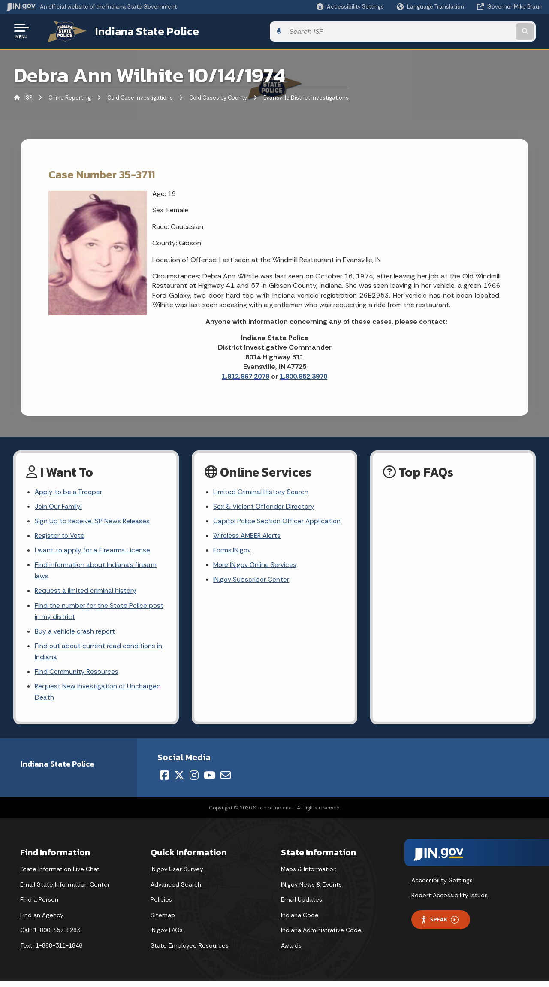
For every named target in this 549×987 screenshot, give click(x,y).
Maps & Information (309, 875)
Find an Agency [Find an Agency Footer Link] (41, 921)
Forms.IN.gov (232, 550)
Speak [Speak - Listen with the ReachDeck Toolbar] (439, 925)
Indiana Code (300, 921)
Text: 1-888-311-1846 (51, 951)
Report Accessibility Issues (449, 901)
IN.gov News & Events (311, 890)
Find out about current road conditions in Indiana (99, 655)
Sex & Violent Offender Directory (264, 505)
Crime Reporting (69, 96)
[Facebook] (164, 781)
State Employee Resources (190, 951)
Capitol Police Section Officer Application (278, 520)
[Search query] (481, 30)
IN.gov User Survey (177, 875)
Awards (291, 951)
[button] (350, 7)
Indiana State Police (137, 30)
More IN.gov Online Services (255, 565)
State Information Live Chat (60, 875)
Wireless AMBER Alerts (248, 535)
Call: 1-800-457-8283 (50, 936)
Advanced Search (176, 890)
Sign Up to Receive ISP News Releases (93, 520)
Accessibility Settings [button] (442, 886)
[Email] (225, 781)
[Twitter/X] (179, 781)
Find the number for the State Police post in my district (100, 614)
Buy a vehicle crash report (75, 634)
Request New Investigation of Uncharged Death (98, 697)
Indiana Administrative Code (321, 936)
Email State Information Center (65, 890)
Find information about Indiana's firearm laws (96, 571)
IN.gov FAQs (167, 936)
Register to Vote (60, 535)
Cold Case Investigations (140, 96)
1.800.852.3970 (303, 374)
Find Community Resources (77, 676)
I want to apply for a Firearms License (93, 550)
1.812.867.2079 (245, 374)
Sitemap (163, 921)
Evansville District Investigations (306, 96)
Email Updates (301, 905)
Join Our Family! (59, 505)
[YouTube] (209, 781)
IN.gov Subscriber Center (251, 581)
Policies (161, 905)
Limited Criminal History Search (261, 490)
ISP (28, 96)
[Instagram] (194, 781)
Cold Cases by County (218, 96)
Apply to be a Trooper (69, 490)
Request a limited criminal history (86, 593)
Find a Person (39, 905)
